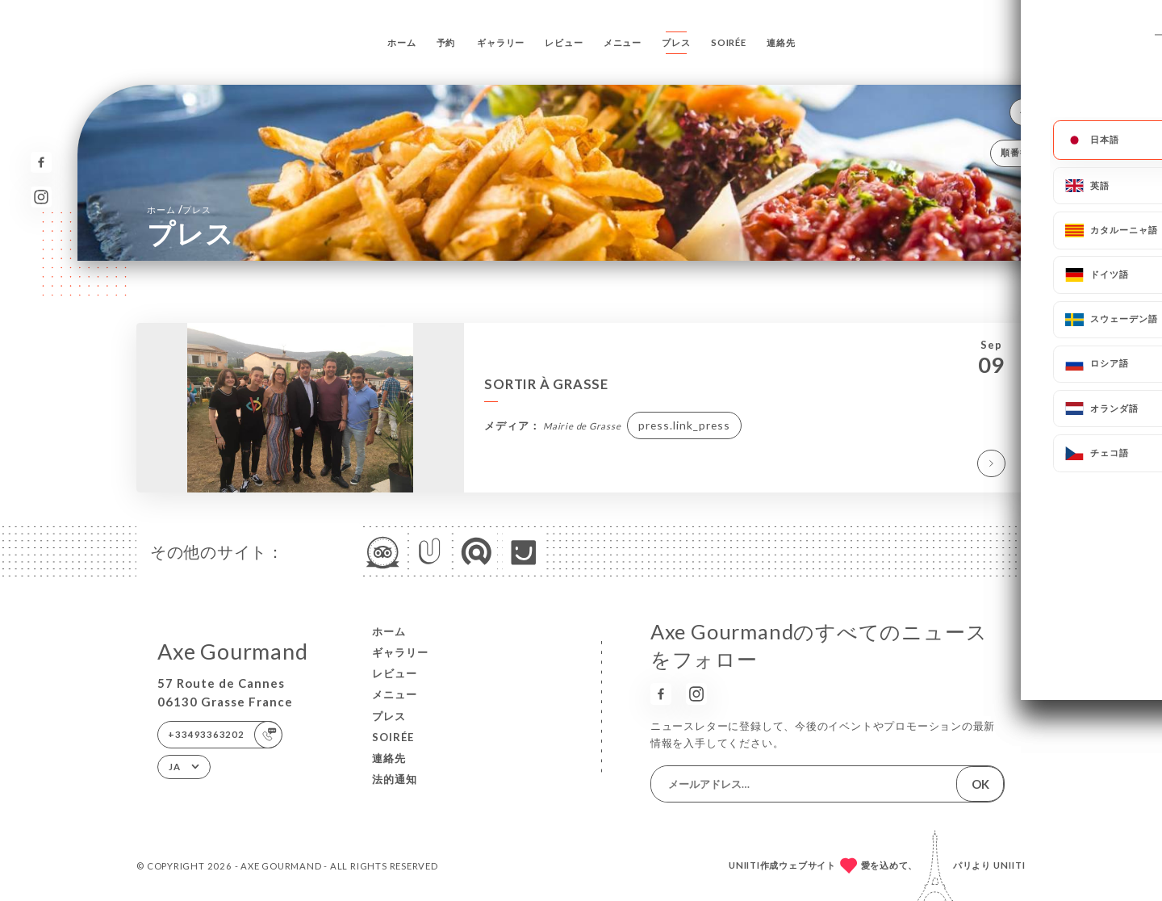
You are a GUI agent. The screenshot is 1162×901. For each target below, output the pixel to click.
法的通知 (394, 779)
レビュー (564, 42)
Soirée (728, 42)
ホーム (401, 42)
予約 (446, 42)
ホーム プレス (179, 209)
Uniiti (1009, 865)
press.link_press (684, 425)
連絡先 (781, 42)
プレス (676, 42)
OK (980, 784)
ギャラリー (501, 42)
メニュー (623, 42)
